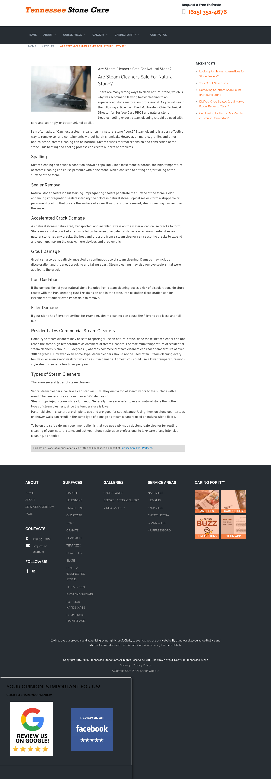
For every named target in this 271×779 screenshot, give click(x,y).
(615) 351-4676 (203, 11)
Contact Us (158, 34)
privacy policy (151, 645)
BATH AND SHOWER (80, 594)
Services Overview (39, 506)
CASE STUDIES (113, 493)
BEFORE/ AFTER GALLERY (121, 500)
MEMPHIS (154, 500)
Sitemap (125, 665)
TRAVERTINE (75, 508)
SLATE (70, 560)
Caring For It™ (127, 35)
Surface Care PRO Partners (136, 448)
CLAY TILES (73, 553)
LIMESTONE (74, 500)
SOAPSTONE (74, 538)
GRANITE (72, 530)
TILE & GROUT (75, 587)
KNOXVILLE (155, 508)
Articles (48, 46)
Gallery (100, 35)
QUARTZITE (74, 515)
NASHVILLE (155, 493)
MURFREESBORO (159, 530)
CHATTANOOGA (158, 515)
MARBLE (72, 493)
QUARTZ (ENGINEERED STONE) (75, 573)
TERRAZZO (73, 545)
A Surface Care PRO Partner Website (135, 671)
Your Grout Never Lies (213, 83)
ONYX (70, 523)
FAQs (29, 513)
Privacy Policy (142, 665)
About (49, 35)
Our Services (74, 35)
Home (33, 34)
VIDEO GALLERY (114, 508)
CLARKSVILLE (157, 523)
